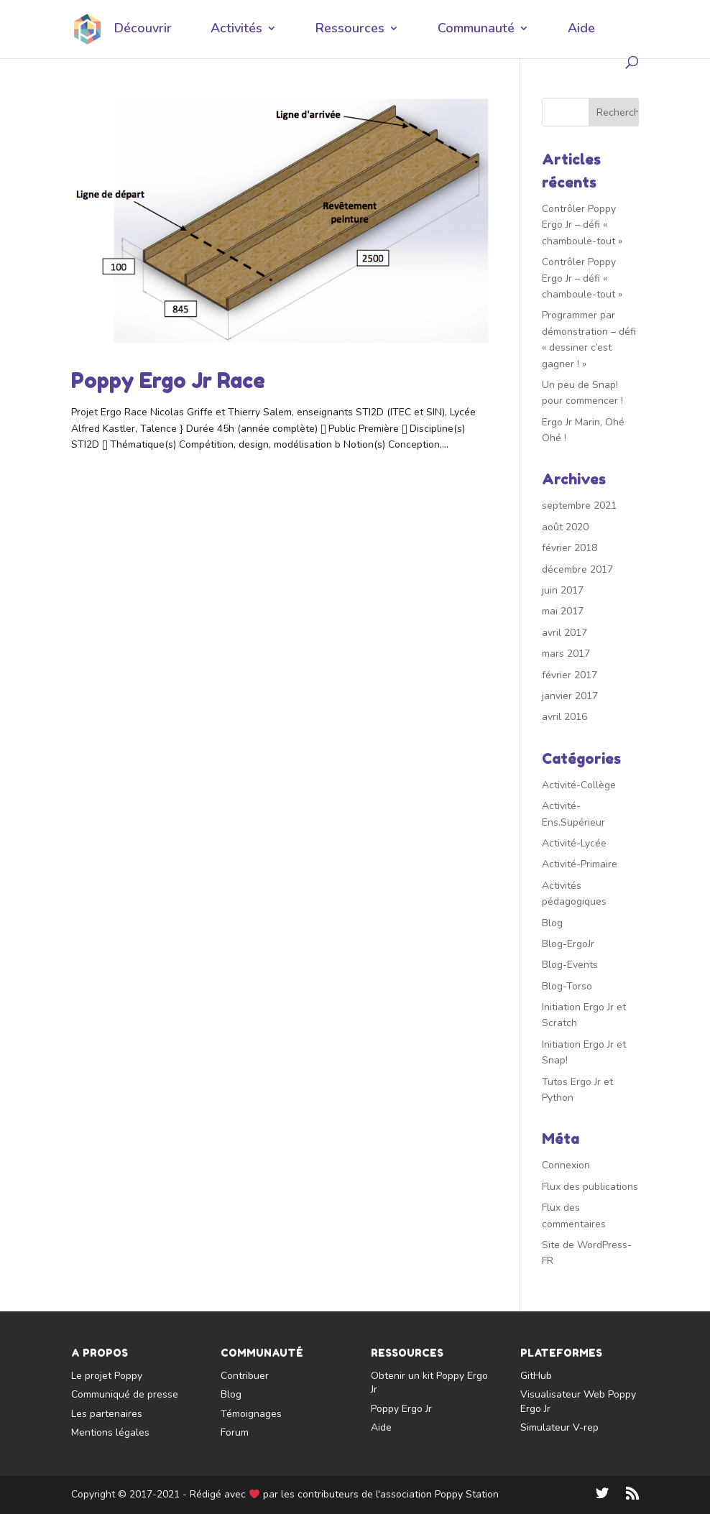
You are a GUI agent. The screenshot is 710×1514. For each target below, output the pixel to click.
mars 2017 (566, 653)
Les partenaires (106, 1414)
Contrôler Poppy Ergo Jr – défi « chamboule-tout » (582, 225)
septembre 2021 (579, 505)
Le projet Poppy (106, 1376)
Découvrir (143, 30)
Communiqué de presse (124, 1394)
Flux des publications (590, 1187)
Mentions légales (110, 1432)
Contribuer (245, 1376)
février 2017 (569, 675)
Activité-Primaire (579, 864)
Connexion (566, 1165)
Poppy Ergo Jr (401, 1409)
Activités (236, 30)
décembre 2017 (577, 569)
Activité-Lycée (574, 843)
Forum (235, 1432)
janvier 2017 (570, 696)
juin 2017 (563, 590)
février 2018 (569, 548)
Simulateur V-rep (559, 1427)
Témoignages (251, 1414)
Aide (581, 30)
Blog (552, 923)
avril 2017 (564, 633)
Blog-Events (570, 964)
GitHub (536, 1376)
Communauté (476, 30)
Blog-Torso (567, 986)
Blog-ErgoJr (568, 944)
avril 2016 (564, 717)
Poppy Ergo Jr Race (168, 380)
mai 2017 (563, 611)
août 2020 (565, 527)
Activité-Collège (579, 785)
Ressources (349, 30)
